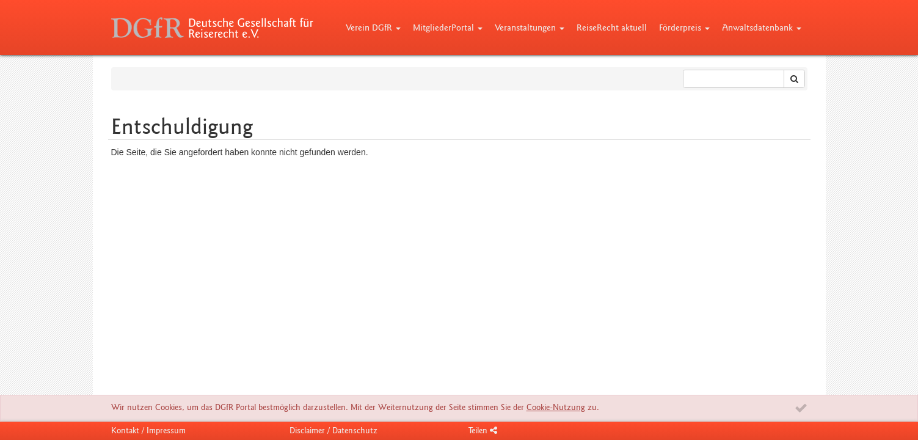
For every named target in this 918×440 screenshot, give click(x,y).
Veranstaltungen (529, 27)
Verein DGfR (373, 27)
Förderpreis (684, 27)
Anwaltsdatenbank (761, 27)
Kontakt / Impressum (148, 430)
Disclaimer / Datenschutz (333, 430)
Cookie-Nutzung (555, 407)
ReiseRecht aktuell (612, 27)
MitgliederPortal (448, 27)
